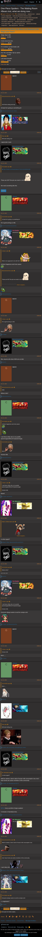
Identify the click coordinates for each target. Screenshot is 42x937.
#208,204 (39, 213)
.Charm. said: (5, 251)
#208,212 (39, 563)
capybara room (31, 14)
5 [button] (3, 37)
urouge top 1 (4, 25)
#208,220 (39, 892)
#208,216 (39, 721)
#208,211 (39, 518)
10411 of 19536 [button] (15, 72)
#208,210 (39, 479)
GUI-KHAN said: (6, 216)
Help (26, 927)
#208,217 (39, 769)
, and (13, 542)
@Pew (3, 808)
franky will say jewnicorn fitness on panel (22, 15)
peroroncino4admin (21, 19)
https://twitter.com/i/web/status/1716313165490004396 (16, 169)
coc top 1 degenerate (6, 15)
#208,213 (39, 598)
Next (23, 72)
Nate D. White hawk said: (8, 521)
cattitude (38, 14)
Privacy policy (20, 927)
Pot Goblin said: (6, 166)
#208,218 (39, 805)
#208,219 (39, 836)
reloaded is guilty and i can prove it (23, 21)
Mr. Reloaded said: (6, 772)
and (10, 111)
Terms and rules (12, 927)
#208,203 (39, 163)
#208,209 (39, 418)
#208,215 (39, 680)
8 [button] (3, 60)
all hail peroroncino (21, 14)
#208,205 (39, 247)
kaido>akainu (4, 19)
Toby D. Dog (16, 875)
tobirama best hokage (31, 23)
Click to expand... (21, 284)
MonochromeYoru (17, 146)
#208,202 (39, 132)
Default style (5, 924)
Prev (6, 72)
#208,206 (39, 315)
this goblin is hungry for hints (18, 23)
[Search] (39, 2)
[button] (2, 2)
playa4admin (30, 19)
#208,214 (39, 646)
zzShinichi (15, 704)
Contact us (4, 927)
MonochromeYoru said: (7, 96)
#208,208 (39, 383)
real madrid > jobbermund (7, 21)
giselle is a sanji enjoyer (6, 17)
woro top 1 (21, 25)
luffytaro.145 (16, 115)
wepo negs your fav (13, 25)
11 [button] (4, 43)
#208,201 (39, 92)
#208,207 (39, 356)
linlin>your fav (12, 19)
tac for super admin (5, 23)
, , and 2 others (14, 747)
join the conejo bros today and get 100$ (28, 17)
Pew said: (4, 136)
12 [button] (4, 48)
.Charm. (14, 196)
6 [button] (3, 54)
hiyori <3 (16, 17)
